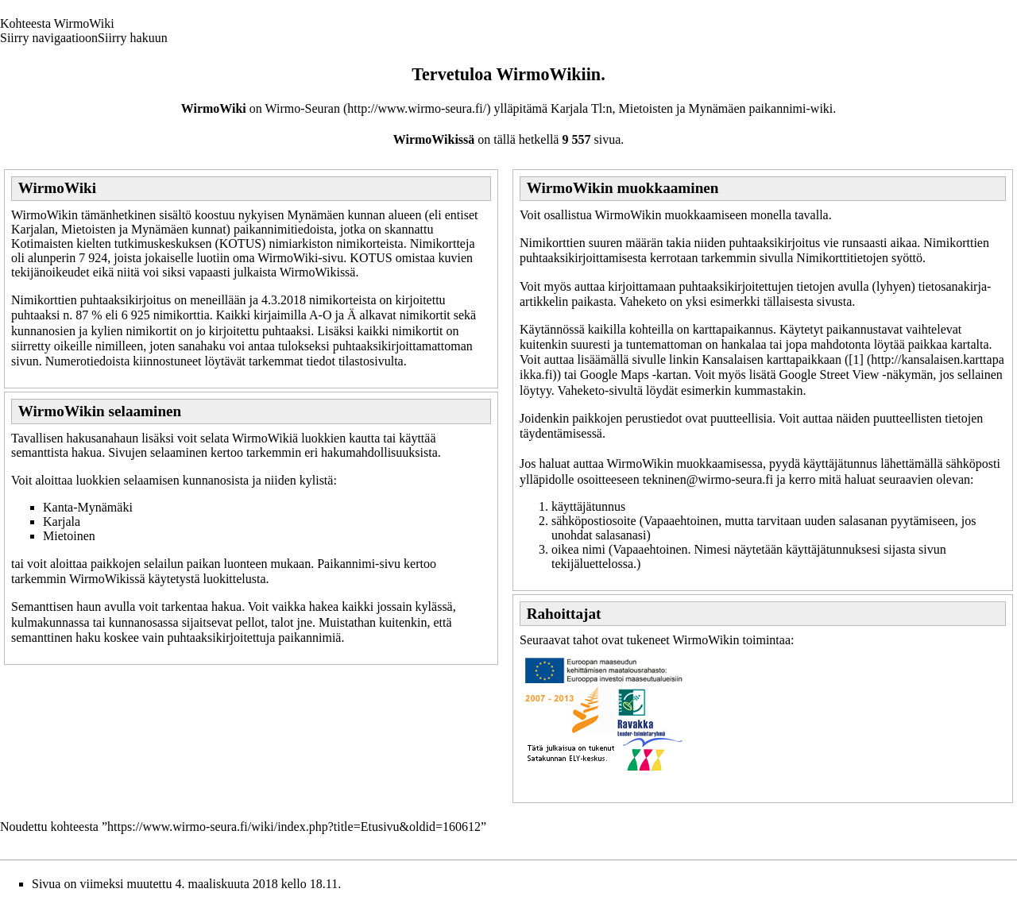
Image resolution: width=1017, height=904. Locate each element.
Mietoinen (69, 536)
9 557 (576, 139)
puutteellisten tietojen (928, 418)
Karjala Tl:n (581, 108)
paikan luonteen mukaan (249, 563)
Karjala (61, 521)
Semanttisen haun (56, 606)
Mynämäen (717, 108)
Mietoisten (646, 108)
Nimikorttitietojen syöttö (859, 258)
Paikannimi (346, 563)
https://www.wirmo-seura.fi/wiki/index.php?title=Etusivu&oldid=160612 (294, 826)
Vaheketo (643, 301)
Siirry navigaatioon (49, 37)
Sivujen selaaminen (157, 452)
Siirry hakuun (133, 37)
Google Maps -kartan (634, 374)
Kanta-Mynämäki (88, 507)
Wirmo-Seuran (302, 108)
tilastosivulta (371, 361)
